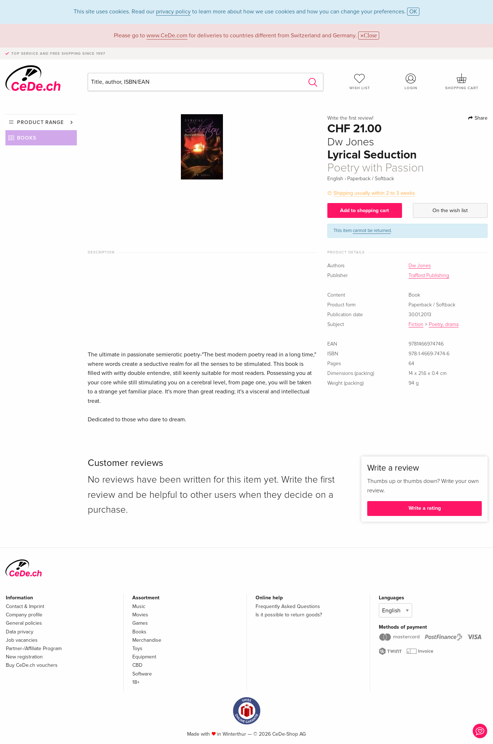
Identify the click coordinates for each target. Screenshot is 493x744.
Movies (140, 615)
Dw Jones (420, 265)
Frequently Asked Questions (288, 606)
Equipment (144, 657)
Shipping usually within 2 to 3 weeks (374, 193)
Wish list (359, 81)
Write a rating (425, 508)
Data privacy (19, 632)
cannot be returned (372, 230)
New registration (24, 657)
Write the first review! (350, 118)
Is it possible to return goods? (289, 615)
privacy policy (173, 11)
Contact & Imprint (25, 606)
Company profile (24, 615)
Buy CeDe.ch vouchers (32, 665)
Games (140, 623)
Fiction (416, 324)
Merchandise (146, 640)
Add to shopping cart (364, 210)
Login (410, 81)
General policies (24, 623)
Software (142, 674)
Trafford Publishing (429, 275)
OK (413, 11)
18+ (136, 682)
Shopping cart (462, 81)
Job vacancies (22, 640)
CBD (137, 665)
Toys (137, 648)
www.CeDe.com (166, 35)
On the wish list (450, 210)
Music (138, 606)
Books (26, 138)
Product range (40, 122)
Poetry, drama (444, 324)
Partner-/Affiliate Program (34, 648)
